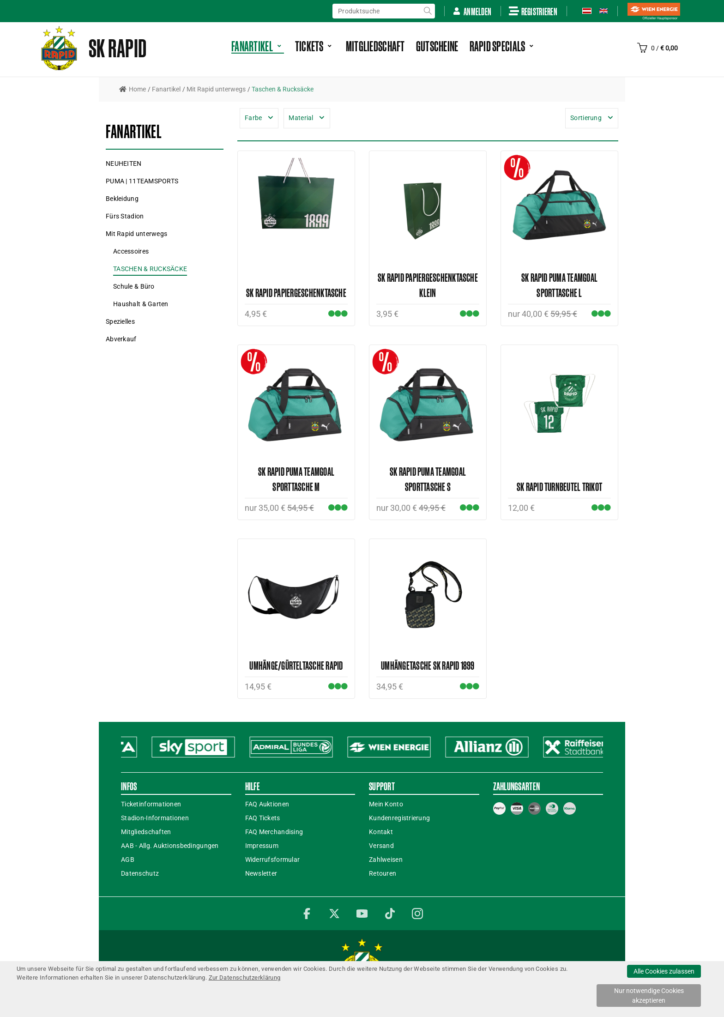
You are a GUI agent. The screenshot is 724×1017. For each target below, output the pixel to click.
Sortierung (586, 117)
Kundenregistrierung (399, 818)
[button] (142, 181)
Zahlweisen (386, 859)
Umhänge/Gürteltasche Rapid (296, 665)
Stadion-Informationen (155, 818)
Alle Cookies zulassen (664, 971)
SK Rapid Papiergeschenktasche (296, 292)
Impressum (262, 845)
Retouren (382, 873)
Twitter (334, 913)
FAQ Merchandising (274, 831)
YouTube (362, 913)
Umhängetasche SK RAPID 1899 (427, 665)
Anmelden (471, 11)
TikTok (389, 913)
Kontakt (381, 831)
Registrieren (533, 11)
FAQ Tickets (262, 818)
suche (427, 11)
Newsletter (261, 873)
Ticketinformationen (151, 804)
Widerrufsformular (272, 859)
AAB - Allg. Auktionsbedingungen (170, 845)
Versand (381, 845)
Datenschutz (140, 873)
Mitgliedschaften (146, 831)
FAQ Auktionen (267, 804)
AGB (127, 859)
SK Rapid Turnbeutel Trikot (559, 486)
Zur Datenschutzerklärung (245, 977)
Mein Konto (386, 804)
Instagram (417, 913)
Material (301, 117)
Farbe (253, 117)
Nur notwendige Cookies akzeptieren (649, 995)
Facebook (306, 913)
